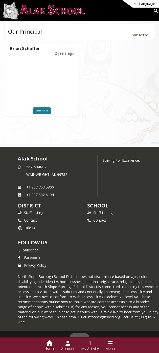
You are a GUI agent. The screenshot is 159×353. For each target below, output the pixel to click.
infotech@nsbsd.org (103, 317)
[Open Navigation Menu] (110, 345)
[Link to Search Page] (155, 10)
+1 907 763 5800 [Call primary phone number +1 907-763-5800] (40, 187)
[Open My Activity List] (90, 345)
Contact (27, 220)
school (97, 205)
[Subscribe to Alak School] (28, 250)
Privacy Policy (32, 265)
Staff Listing (30, 212)
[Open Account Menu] (68, 345)
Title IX (26, 227)
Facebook (29, 257)
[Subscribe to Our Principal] (140, 32)
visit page (35, 110)
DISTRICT (29, 205)
